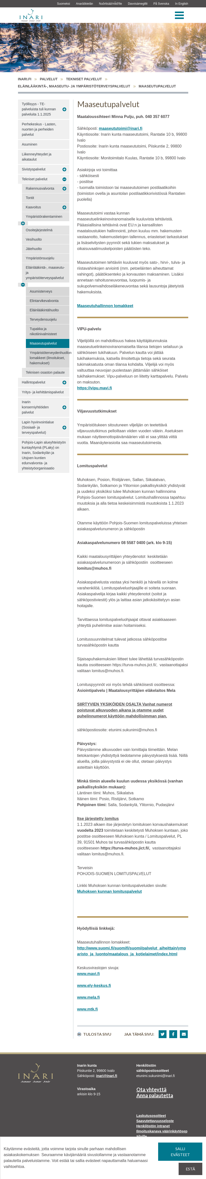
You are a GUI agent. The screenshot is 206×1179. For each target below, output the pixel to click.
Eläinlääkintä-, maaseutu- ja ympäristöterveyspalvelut (74, 86)
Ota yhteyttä (151, 1089)
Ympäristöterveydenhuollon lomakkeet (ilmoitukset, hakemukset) (49, 358)
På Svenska (161, 3)
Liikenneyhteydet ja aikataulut (37, 156)
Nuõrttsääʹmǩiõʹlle (110, 3)
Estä (190, 1168)
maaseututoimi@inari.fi (121, 128)
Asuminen (29, 144)
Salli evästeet (180, 1151)
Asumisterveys (41, 291)
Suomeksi (63, 3)
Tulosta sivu (94, 1034)
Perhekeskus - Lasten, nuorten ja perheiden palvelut (39, 129)
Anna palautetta (154, 1095)
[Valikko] (179, 15)
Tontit (30, 198)
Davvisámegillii (137, 3)
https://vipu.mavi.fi (94, 388)
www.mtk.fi (87, 1009)
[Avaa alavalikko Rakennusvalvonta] (64, 188)
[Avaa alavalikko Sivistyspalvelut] (64, 169)
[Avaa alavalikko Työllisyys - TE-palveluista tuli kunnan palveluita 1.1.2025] (64, 109)
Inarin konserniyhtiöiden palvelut (35, 407)
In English (181, 3)
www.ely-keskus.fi (94, 985)
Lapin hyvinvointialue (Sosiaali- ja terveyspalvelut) (38, 427)
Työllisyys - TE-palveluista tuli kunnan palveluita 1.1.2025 (39, 109)
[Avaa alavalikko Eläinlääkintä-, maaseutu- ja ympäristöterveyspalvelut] (23, 285)
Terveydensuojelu (43, 319)
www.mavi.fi (88, 974)
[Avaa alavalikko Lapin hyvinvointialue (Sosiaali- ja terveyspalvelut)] (64, 427)
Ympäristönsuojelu (40, 258)
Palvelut (48, 79)
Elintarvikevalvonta (44, 301)
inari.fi (24, 79)
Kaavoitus (33, 207)
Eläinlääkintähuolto (44, 310)
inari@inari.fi (106, 1076)
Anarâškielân (84, 3)
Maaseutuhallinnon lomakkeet (105, 306)
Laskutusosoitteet (151, 1116)
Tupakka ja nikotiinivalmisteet (43, 331)
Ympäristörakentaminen (44, 216)
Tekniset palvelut (84, 79)
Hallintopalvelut (33, 382)
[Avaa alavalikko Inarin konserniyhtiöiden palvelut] (64, 407)
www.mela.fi (88, 997)
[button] (163, 1034)
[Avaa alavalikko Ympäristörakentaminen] (23, 223)
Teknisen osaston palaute (45, 372)
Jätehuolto (34, 249)
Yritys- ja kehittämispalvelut (43, 392)
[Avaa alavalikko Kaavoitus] (64, 207)
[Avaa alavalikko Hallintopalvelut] (64, 382)
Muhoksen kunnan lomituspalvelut (109, 891)
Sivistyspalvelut (34, 169)
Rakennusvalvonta (40, 188)
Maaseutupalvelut (43, 343)
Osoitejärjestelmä (39, 230)
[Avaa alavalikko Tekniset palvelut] (64, 179)
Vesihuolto (34, 239)
